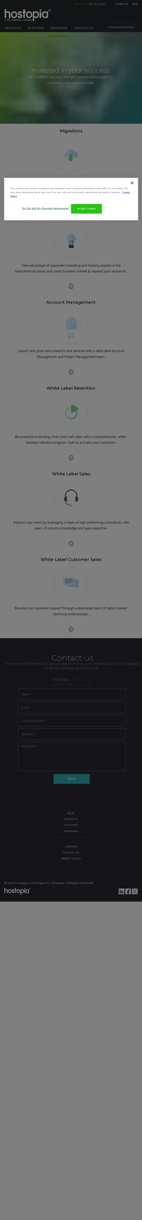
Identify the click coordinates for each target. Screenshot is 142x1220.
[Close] (132, 183)
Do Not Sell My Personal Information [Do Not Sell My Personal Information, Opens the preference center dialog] (45, 208)
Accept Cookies (86, 208)
